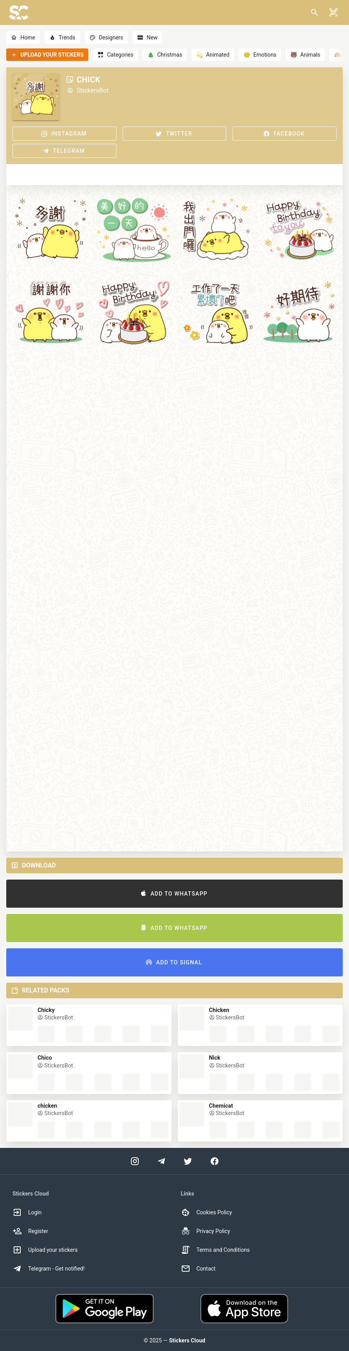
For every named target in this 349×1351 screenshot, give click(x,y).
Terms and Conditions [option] (215, 1250)
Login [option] (27, 1212)
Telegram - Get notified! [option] (48, 1268)
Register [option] (30, 1231)
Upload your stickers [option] (45, 1250)
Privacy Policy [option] (205, 1231)
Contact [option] (198, 1268)
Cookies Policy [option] (206, 1212)
